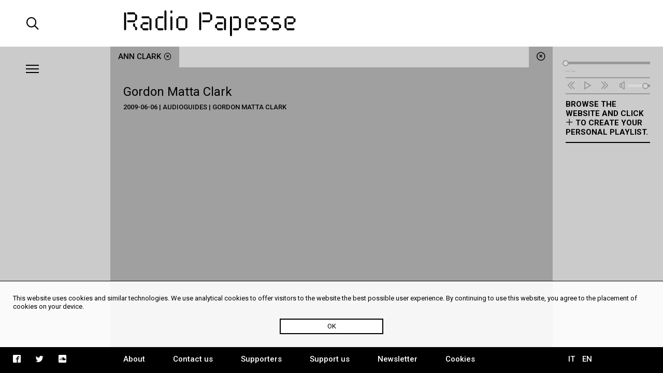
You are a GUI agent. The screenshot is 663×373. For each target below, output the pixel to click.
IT (571, 359)
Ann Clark (144, 56)
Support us (330, 359)
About (134, 359)
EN (587, 359)
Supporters (261, 359)
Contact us (193, 359)
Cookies (460, 359)
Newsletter (397, 359)
